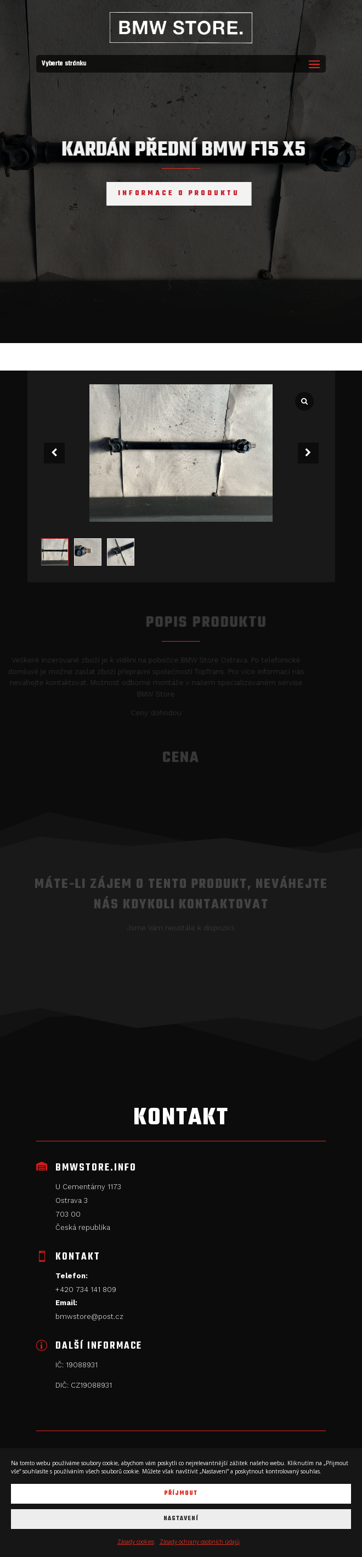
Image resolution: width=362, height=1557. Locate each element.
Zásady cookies (135, 1541)
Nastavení (181, 1518)
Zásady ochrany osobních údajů (200, 1541)
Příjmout (181, 1493)
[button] (308, 453)
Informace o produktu (168, 193)
